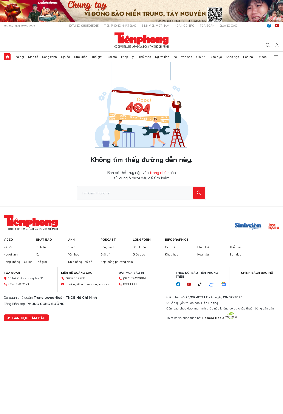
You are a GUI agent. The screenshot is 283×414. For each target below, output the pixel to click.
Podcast (108, 240)
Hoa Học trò (184, 26)
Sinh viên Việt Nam (155, 26)
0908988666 (132, 284)
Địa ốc (65, 57)
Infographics (177, 240)
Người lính (162, 57)
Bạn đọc (235, 254)
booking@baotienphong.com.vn (87, 284)
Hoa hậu (249, 57)
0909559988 (75, 278)
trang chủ (158, 172)
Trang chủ (7, 56)
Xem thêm (275, 56)
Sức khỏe (80, 57)
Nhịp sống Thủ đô (80, 262)
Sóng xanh (49, 57)
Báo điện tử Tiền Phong (141, 40)
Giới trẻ (112, 57)
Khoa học (232, 57)
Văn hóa (186, 57)
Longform (142, 240)
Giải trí (200, 57)
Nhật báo (44, 240)
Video (263, 57)
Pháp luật (128, 57)
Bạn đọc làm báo (26, 318)
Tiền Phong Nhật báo (120, 26)
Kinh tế (33, 57)
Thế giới (96, 57)
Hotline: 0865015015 (83, 26)
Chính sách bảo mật (258, 273)
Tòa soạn (207, 26)
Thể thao (145, 57)
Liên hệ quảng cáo (77, 273)
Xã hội (19, 57)
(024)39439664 (134, 278)
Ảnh (71, 240)
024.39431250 (18, 284)
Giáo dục (216, 57)
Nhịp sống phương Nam (117, 262)
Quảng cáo (228, 26)
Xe (175, 57)
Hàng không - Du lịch (18, 262)
